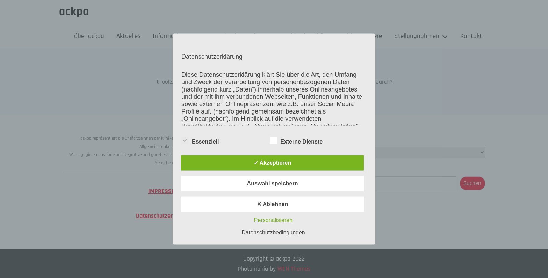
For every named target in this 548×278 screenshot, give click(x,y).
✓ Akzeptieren (272, 163)
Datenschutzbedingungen (273, 232)
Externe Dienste (296, 140)
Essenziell (200, 140)
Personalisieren (273, 220)
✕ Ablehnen (272, 204)
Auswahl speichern (272, 183)
